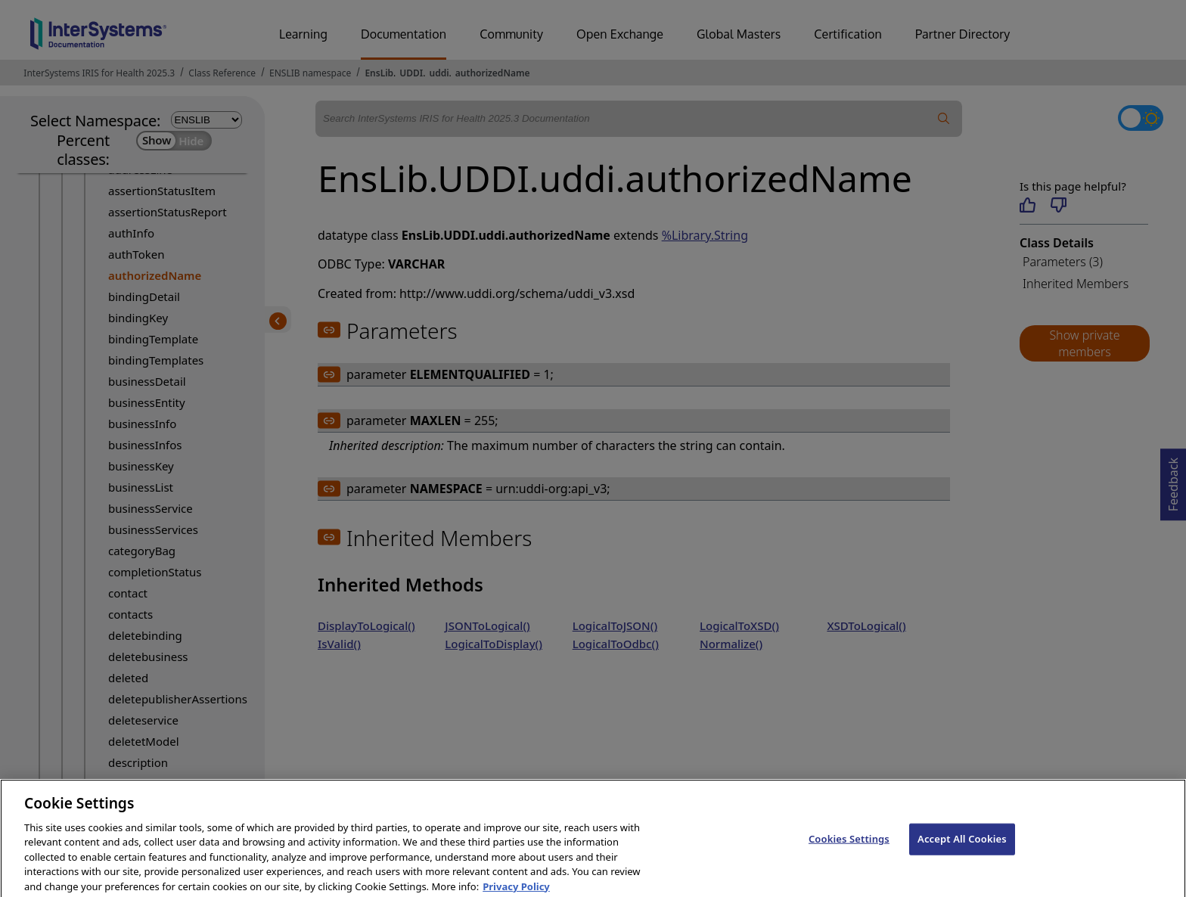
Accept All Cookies (962, 846)
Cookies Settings (849, 846)
